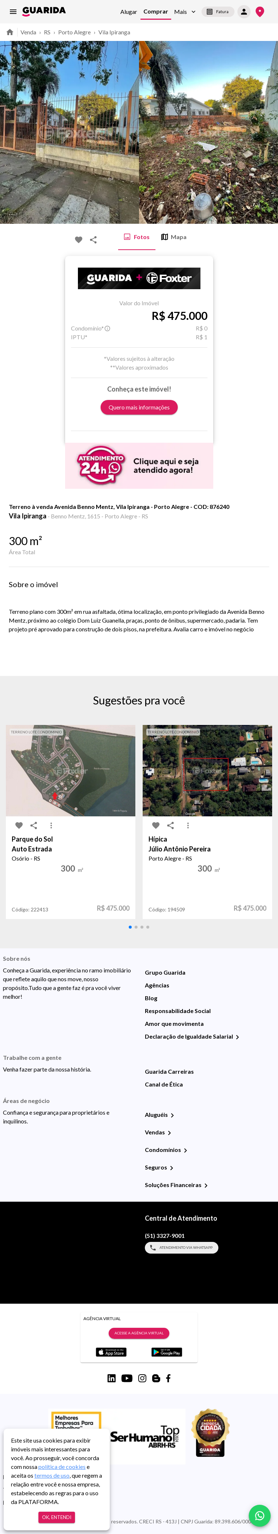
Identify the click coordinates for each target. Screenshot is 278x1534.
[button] (185, 12)
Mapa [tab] (173, 237)
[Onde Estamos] (260, 12)
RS (47, 32)
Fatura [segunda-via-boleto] (218, 12)
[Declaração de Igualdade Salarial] (237, 1037)
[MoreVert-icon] (51, 825)
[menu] (13, 11)
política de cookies (62, 1466)
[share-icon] (93, 240)
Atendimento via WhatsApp (181, 1248)
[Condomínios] (185, 1150)
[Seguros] (171, 1168)
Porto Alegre (74, 32)
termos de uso (52, 1475)
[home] (44, 12)
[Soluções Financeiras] (206, 1185)
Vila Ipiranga (114, 32)
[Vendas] (169, 1133)
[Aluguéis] (172, 1115)
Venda (28, 32)
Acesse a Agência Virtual (139, 1333)
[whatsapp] (260, 1516)
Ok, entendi (56, 1517)
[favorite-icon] (78, 240)
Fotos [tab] (136, 237)
